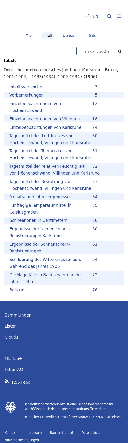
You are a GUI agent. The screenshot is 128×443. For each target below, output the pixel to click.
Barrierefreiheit (61, 432)
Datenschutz (91, 432)
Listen (11, 326)
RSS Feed (21, 382)
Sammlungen (18, 315)
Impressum (33, 432)
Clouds (11, 337)
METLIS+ (13, 358)
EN (95, 16)
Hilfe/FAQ (14, 369)
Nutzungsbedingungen (22, 440)
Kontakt (10, 432)
